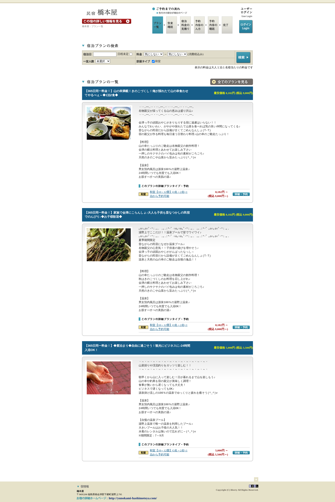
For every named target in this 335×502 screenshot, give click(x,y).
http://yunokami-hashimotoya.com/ (133, 498)
